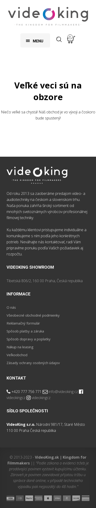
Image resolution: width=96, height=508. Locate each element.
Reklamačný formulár (23, 323)
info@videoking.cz (63, 391)
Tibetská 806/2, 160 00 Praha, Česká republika (45, 280)
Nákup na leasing (20, 347)
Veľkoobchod (17, 354)
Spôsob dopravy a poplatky (29, 339)
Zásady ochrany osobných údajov (33, 362)
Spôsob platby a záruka (25, 331)
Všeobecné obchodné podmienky (33, 315)
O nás (11, 307)
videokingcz (16, 397)
